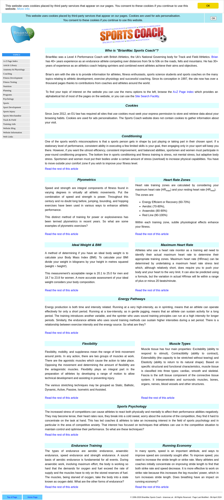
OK (208, 6)
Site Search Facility (147, 96)
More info (23, 8)
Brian (214, 56)
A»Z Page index (183, 91)
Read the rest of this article (61, 168)
